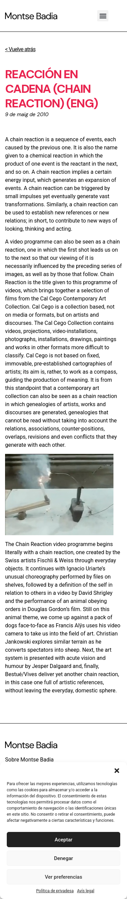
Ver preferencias (63, 877)
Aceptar (63, 840)
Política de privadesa (55, 890)
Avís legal (85, 890)
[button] (116, 770)
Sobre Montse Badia (29, 759)
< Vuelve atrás (20, 49)
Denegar (63, 858)
